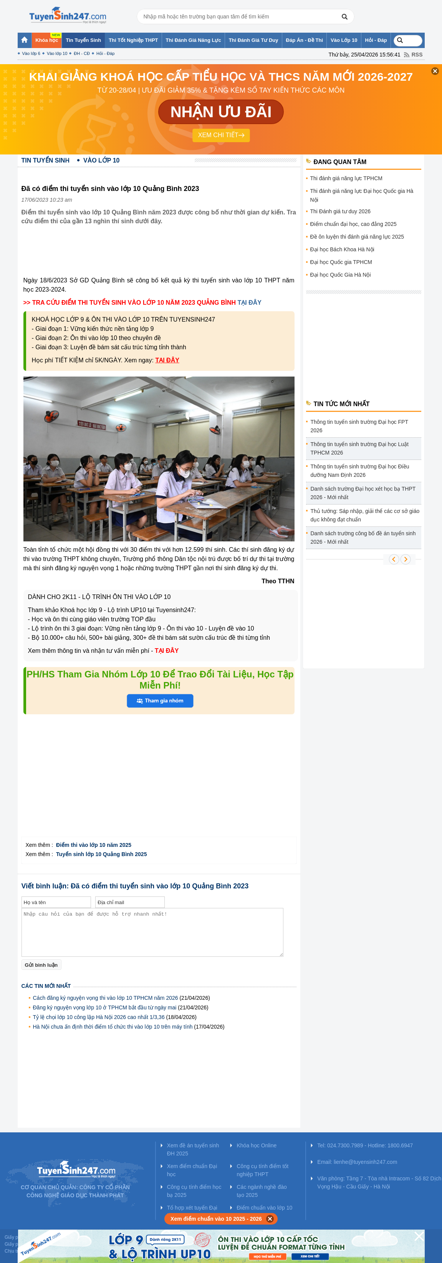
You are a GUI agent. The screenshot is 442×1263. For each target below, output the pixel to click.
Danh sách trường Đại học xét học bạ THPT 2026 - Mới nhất (363, 493)
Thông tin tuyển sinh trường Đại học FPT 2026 (359, 426)
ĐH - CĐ (82, 53)
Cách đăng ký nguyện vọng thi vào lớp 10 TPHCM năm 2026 (105, 998)
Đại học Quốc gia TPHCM (341, 262)
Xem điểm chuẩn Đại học (192, 1170)
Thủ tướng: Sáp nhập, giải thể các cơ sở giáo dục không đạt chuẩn (365, 515)
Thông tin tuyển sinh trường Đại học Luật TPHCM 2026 (360, 448)
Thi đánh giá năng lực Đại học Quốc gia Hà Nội (362, 195)
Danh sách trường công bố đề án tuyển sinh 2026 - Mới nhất (363, 537)
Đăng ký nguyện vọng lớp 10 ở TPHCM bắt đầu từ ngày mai (105, 1007)
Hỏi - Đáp (105, 53)
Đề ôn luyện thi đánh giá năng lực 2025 (357, 237)
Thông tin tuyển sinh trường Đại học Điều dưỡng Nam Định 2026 (360, 470)
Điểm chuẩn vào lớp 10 (264, 1208)
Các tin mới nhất (46, 986)
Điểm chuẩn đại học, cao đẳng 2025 (353, 224)
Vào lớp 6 (31, 53)
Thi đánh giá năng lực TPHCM (346, 178)
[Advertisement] (161, 256)
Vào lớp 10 (57, 53)
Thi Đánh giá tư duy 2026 (340, 211)
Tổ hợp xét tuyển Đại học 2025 (192, 1212)
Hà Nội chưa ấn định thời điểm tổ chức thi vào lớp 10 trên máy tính (113, 1027)
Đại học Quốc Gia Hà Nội (340, 275)
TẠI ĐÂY (249, 302)
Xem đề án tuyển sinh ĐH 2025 (193, 1149)
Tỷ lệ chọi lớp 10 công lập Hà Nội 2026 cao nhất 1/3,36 (99, 1017)
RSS (417, 54)
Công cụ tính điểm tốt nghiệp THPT (262, 1170)
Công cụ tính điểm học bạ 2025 (194, 1191)
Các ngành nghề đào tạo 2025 (261, 1191)
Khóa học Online (256, 1145)
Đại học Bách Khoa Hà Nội (342, 249)
